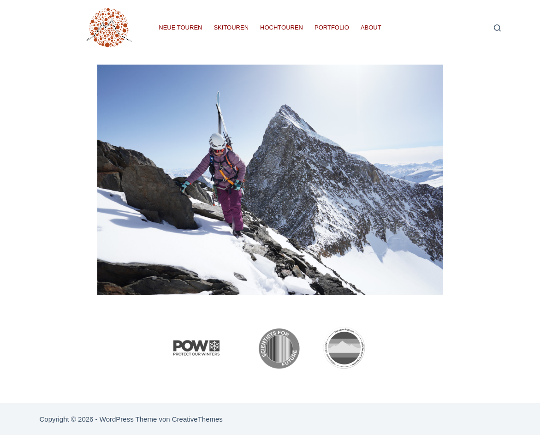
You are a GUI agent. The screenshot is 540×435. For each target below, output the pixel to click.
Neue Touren (180, 27)
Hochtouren (281, 27)
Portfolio (332, 27)
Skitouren (231, 27)
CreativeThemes (197, 419)
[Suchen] (497, 27)
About (371, 27)
